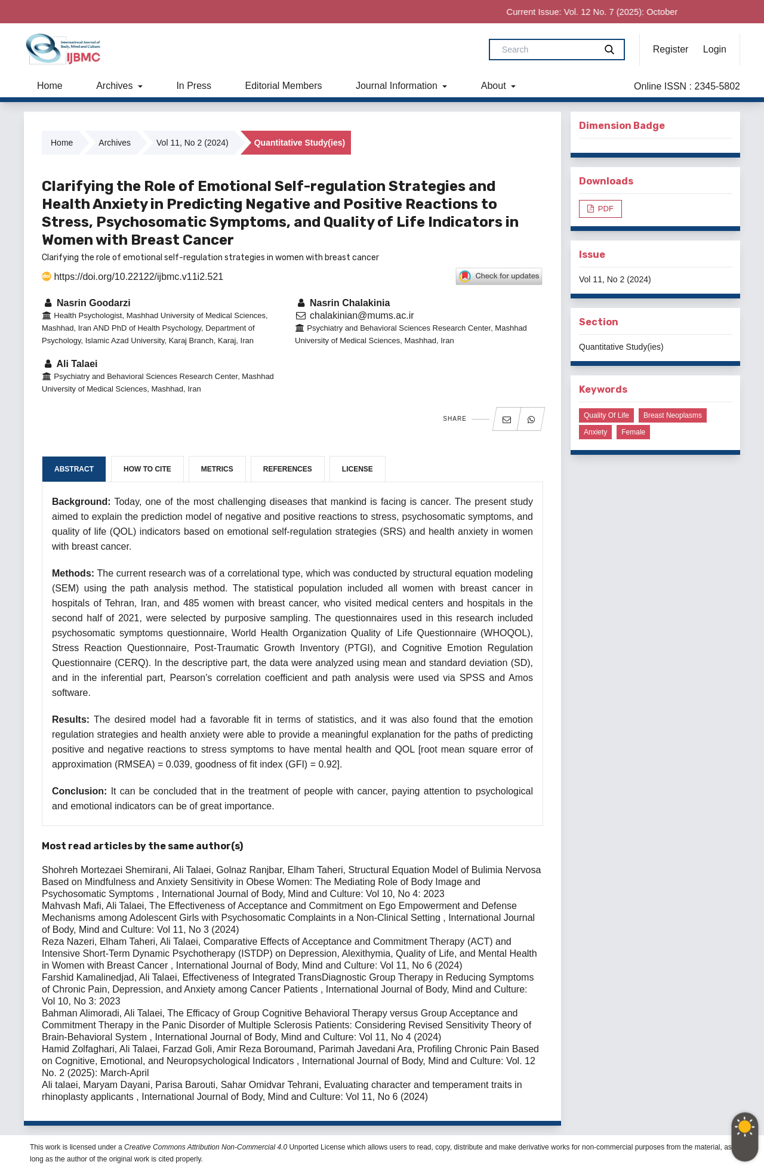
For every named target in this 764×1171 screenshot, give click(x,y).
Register (671, 49)
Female (633, 432)
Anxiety (595, 432)
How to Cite (147, 469)
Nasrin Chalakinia (342, 303)
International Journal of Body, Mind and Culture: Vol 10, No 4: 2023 (303, 894)
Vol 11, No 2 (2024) (192, 142)
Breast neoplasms (672, 415)
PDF (605, 208)
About (495, 86)
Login (714, 49)
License (357, 469)
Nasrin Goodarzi (86, 303)
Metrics (217, 469)
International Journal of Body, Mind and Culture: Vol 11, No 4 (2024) (298, 1037)
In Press (193, 86)
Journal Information (398, 86)
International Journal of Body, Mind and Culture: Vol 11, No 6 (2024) (319, 965)
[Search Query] (547, 49)
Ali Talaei (69, 364)
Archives (115, 86)
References (287, 469)
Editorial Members (283, 86)
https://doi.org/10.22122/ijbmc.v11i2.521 (132, 277)
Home (50, 86)
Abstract (74, 469)
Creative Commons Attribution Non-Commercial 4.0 (205, 1147)
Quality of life (606, 415)
